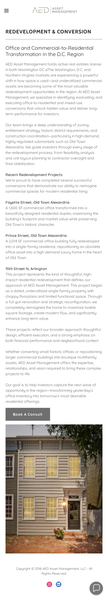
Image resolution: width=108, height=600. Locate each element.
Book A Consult (28, 414)
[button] (10, 10)
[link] (54, 10)
